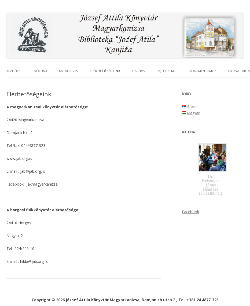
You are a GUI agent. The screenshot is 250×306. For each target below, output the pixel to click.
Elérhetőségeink (105, 71)
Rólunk (40, 71)
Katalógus (68, 71)
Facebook (190, 211)
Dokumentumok (202, 71)
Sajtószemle (167, 71)
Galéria (138, 71)
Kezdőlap (14, 71)
